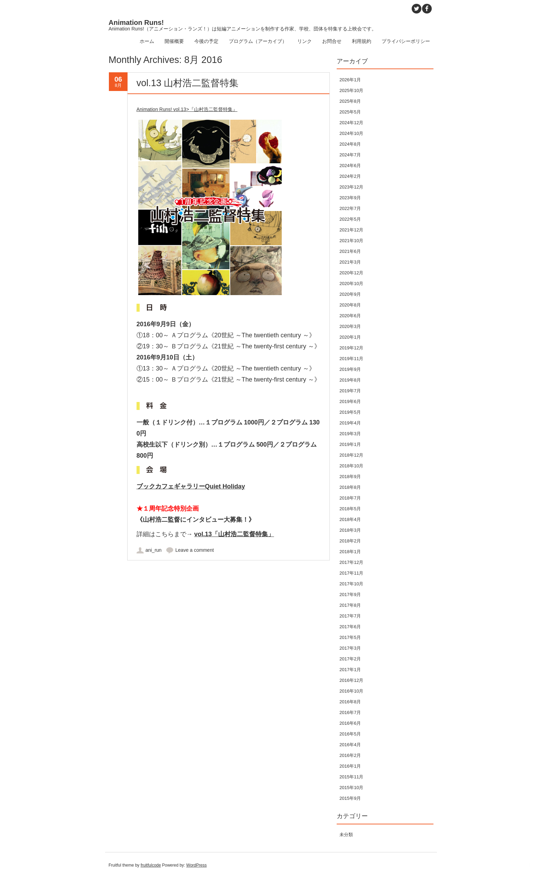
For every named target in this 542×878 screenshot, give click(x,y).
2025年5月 (350, 112)
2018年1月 (350, 551)
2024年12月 (351, 122)
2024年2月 (350, 176)
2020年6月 (350, 315)
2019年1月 (350, 444)
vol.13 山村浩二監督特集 (188, 83)
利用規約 (361, 41)
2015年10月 (351, 787)
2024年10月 (351, 133)
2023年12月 (351, 187)
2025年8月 (350, 101)
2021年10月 (351, 240)
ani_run (154, 550)
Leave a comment (194, 550)
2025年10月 (351, 90)
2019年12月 (351, 347)
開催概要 (174, 41)
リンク (304, 41)
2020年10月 (351, 283)
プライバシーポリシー (406, 41)
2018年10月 (351, 465)
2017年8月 (350, 605)
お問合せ (332, 41)
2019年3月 (350, 433)
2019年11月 (351, 358)
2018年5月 (350, 508)
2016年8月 (350, 701)
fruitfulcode (151, 865)
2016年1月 (350, 766)
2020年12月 (351, 272)
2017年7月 (350, 616)
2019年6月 (350, 401)
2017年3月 (350, 648)
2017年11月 (351, 573)
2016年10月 (351, 691)
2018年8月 (350, 487)
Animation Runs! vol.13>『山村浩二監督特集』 (187, 109)
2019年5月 (350, 412)
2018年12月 (351, 455)
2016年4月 (350, 744)
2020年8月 (350, 305)
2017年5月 (350, 637)
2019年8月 (350, 380)
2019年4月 (350, 423)
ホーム (147, 41)
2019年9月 (350, 369)
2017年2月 (350, 658)
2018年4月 (350, 519)
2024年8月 (350, 144)
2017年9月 (350, 594)
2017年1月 (350, 669)
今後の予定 (206, 41)
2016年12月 (351, 680)
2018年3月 (350, 530)
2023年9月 (350, 197)
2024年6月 (350, 165)
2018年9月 (350, 476)
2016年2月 (350, 755)
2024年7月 (350, 154)
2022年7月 (350, 208)
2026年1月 (350, 79)
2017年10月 (351, 583)
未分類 (346, 834)
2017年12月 (351, 562)
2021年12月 (351, 229)
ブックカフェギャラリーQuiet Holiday (191, 486)
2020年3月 (350, 326)
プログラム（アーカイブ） (258, 41)
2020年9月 (350, 294)
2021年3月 (350, 262)
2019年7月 (350, 390)
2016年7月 (350, 712)
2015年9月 (350, 798)
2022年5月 (350, 219)
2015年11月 (351, 776)
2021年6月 (350, 251)
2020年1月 (350, 337)
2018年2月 (350, 540)
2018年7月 (350, 498)
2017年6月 (350, 626)
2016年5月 (350, 734)
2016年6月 (350, 723)
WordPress (196, 865)
